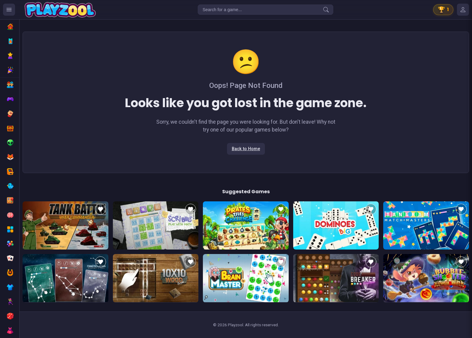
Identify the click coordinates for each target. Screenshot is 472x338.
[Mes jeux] (463, 10)
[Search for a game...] (265, 10)
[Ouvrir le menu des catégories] (9, 10)
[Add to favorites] (100, 209)
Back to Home (246, 148)
